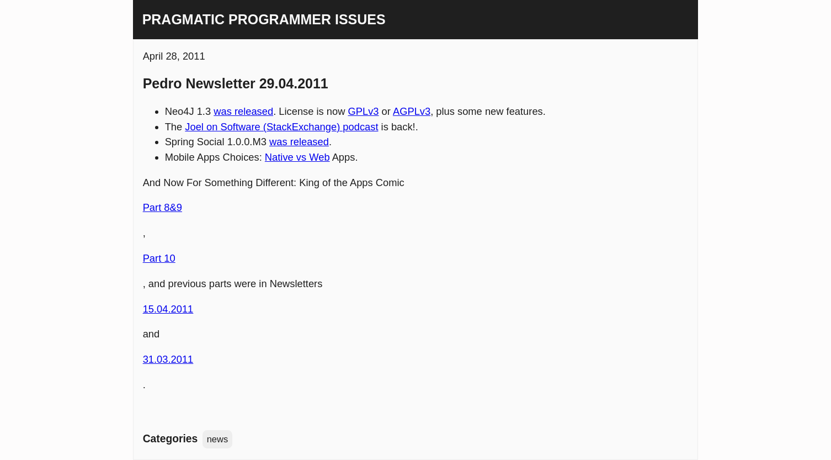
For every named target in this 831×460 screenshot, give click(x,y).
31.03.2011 (168, 359)
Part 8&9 (162, 207)
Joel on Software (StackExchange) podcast (281, 127)
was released (243, 111)
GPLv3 (363, 111)
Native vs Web (297, 157)
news (217, 439)
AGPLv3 (411, 111)
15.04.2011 (168, 309)
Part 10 (159, 258)
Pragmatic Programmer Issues (264, 19)
